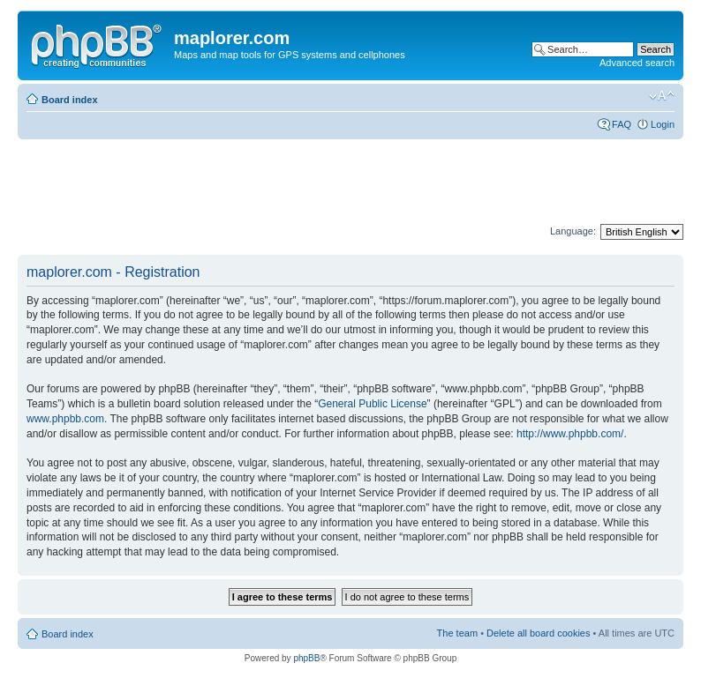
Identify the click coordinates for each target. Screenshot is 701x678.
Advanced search (637, 62)
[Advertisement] (339, 182)
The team (457, 633)
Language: (573, 231)
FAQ (621, 124)
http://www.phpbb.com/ (569, 434)
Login (663, 124)
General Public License (372, 404)
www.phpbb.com (65, 419)
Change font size (662, 96)
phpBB (306, 658)
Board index (69, 99)
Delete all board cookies (538, 633)
